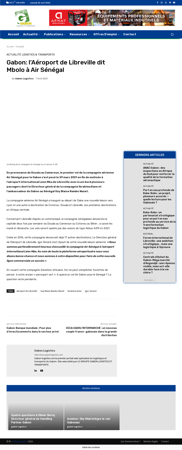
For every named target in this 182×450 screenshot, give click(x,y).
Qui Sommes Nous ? (130, 441)
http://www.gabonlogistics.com (48, 355)
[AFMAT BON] (150, 124)
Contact (165, 441)
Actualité (20, 46)
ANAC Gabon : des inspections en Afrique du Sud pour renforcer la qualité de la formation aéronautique (158, 174)
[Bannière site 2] (150, 76)
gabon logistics (24, 78)
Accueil (10, 46)
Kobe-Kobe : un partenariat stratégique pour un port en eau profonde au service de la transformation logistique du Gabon (159, 220)
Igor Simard (90, 291)
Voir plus (149, 280)
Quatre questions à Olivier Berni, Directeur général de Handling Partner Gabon (33, 418)
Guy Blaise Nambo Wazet (52, 291)
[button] (172, 34)
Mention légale (151, 441)
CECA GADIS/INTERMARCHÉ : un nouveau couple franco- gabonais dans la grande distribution (91, 331)
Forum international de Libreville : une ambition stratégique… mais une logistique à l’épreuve (158, 242)
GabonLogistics (19, 441)
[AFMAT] (112, 18)
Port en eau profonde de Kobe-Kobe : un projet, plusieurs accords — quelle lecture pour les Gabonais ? (158, 196)
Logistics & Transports (38, 54)
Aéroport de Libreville (27, 291)
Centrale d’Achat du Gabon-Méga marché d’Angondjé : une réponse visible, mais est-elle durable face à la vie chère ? (159, 264)
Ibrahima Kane (75, 291)
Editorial (148, 234)
